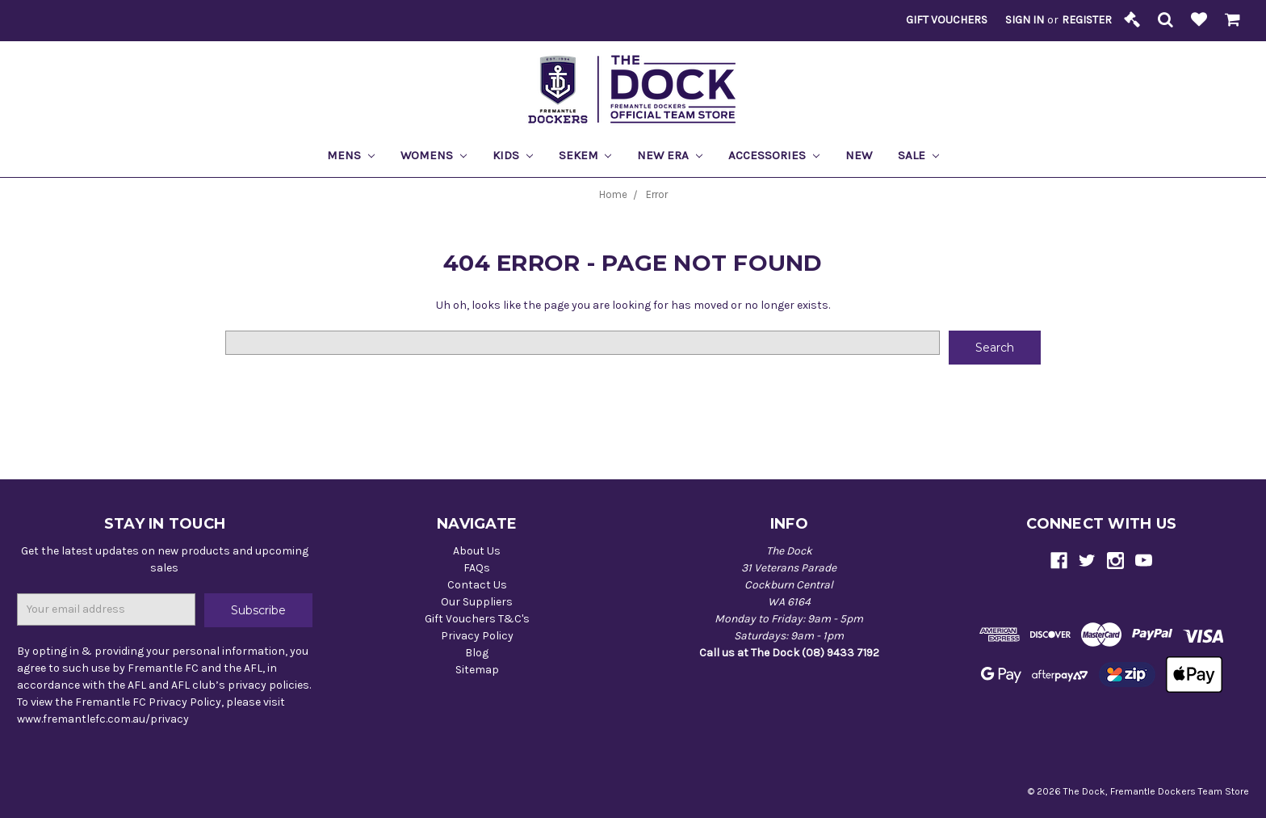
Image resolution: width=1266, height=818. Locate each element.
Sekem (585, 155)
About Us (477, 551)
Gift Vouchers (946, 20)
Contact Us (477, 585)
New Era (669, 155)
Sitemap (477, 670)
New (858, 155)
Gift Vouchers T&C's (477, 619)
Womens (433, 155)
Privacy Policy (477, 636)
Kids (513, 155)
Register (1087, 20)
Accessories (774, 155)
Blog (476, 653)
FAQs (476, 568)
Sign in (1024, 20)
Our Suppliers (477, 602)
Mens (351, 155)
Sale (918, 155)
